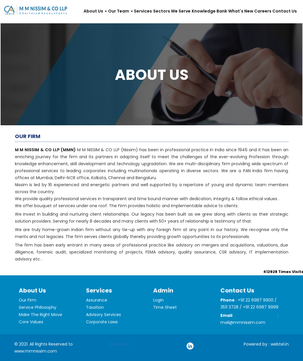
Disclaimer (119, 344)
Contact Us (284, 11)
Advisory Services (104, 319)
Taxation (96, 312)
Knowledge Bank (209, 11)
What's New (240, 11)
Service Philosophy (38, 312)
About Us (95, 11)
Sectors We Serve (172, 11)
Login (160, 305)
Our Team (120, 11)
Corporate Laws (102, 326)
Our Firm (29, 305)
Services (143, 11)
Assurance (98, 305)
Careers (262, 11)
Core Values (32, 326)
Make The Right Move (41, 319)
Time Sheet (166, 311)
